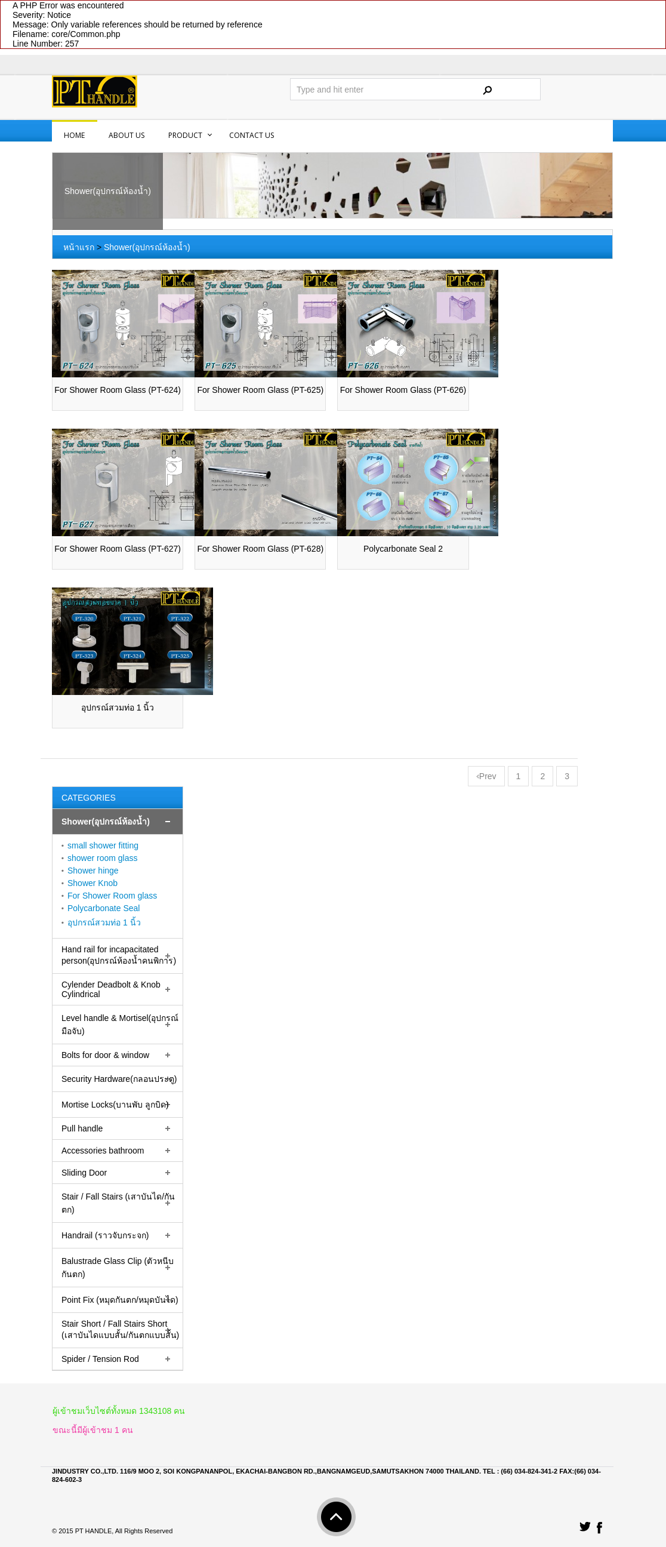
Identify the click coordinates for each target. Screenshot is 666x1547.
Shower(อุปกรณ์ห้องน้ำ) (147, 247)
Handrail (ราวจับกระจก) (105, 1235)
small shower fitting (102, 845)
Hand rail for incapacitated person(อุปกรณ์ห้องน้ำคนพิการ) (118, 955)
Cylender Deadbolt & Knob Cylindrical (111, 989)
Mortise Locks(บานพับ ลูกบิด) (115, 1104)
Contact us (251, 135)
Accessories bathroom (102, 1150)
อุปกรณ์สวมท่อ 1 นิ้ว (104, 922)
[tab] (118, 822)
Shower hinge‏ (93, 870)
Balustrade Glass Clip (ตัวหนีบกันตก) (117, 1267)
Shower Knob (92, 883)
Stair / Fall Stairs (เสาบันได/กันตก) (118, 1203)
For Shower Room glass (112, 895)
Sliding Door (84, 1172)
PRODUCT (185, 135)
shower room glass (102, 858)
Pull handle (82, 1128)
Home (74, 135)
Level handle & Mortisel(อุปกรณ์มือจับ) (119, 1024)
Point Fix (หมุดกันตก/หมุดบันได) (119, 1300)
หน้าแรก (78, 247)
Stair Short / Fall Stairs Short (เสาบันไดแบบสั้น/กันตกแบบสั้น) (120, 1329)
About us (126, 135)
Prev (486, 776)
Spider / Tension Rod (100, 1359)
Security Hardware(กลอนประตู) (119, 1079)
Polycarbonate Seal (103, 908)
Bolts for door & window (105, 1055)
